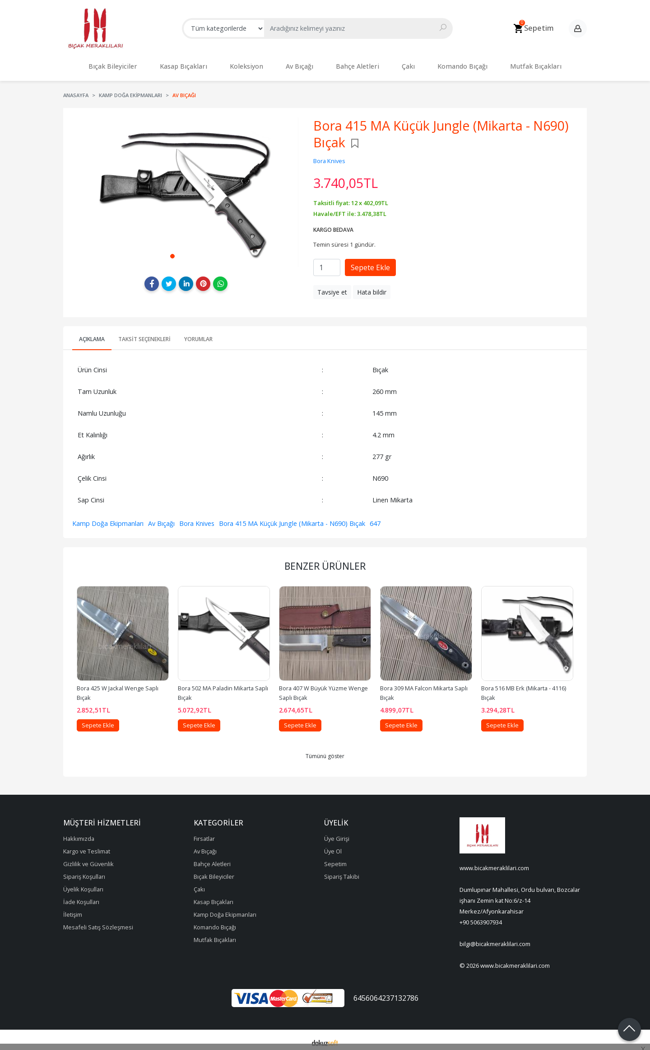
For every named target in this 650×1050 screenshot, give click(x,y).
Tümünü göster (325, 751)
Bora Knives (196, 519)
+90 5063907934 (481, 918)
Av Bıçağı (161, 519)
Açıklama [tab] (92, 334)
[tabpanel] (186, 187)
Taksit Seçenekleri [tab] (144, 334)
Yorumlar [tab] (198, 334)
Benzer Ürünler (325, 561)
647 (375, 519)
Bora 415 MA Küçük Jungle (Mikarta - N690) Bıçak (292, 519)
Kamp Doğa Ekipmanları (108, 519)
